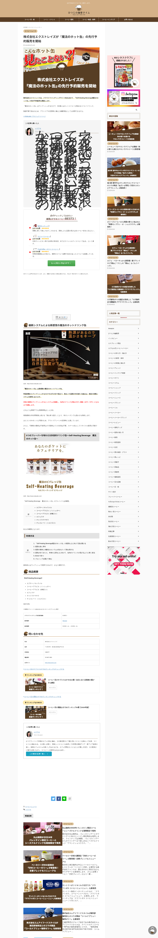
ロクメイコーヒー (44, 236)
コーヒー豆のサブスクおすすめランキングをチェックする (43, 669)
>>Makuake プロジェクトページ (34, 116)
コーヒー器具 (69, 19)
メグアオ (38, 128)
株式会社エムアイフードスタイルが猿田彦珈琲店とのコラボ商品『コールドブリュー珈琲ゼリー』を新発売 (77, 910)
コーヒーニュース (31, 807)
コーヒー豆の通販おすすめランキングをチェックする (42, 697)
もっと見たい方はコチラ (61, 263)
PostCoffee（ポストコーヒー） (48, 249)
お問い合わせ (128, 19)
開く (65, 317)
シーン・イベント (49, 19)
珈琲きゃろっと (43, 226)
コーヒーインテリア (108, 19)
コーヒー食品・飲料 (88, 19)
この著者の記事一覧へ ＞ (39, 754)
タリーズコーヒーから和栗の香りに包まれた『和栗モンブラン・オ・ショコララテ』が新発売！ (123, 224)
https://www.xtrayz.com (50, 662)
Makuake (65, 620)
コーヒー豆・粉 (30, 19)
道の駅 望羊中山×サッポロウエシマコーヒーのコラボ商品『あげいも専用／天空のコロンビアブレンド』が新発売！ (123, 185)
